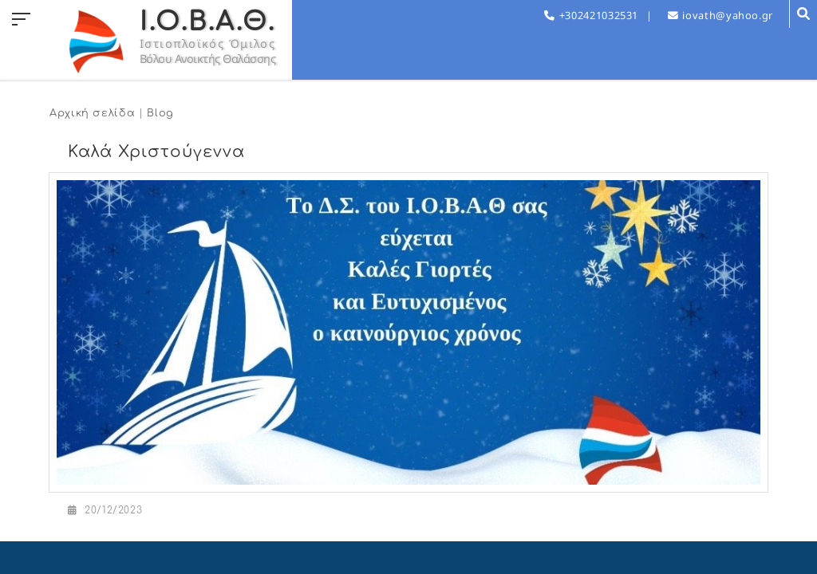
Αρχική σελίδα (92, 113)
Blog (160, 113)
